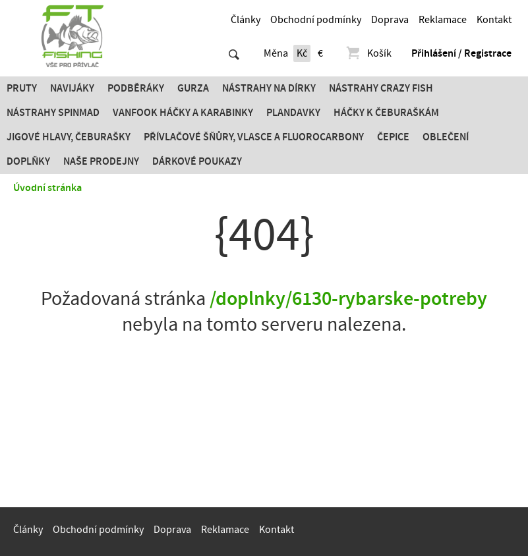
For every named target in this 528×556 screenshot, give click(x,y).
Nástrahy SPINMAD (53, 113)
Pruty (22, 88)
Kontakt (494, 20)
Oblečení (446, 137)
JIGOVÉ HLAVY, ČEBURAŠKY (69, 137)
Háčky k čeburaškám (386, 113)
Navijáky (72, 88)
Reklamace (443, 20)
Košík (368, 53)
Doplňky (28, 161)
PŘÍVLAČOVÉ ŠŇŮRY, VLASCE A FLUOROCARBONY (254, 137)
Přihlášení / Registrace (461, 53)
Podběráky (135, 88)
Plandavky (293, 113)
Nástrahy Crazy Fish (381, 88)
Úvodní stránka (47, 188)
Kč (302, 53)
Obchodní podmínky (315, 20)
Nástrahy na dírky (269, 88)
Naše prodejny (101, 161)
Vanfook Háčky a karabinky (183, 113)
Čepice (393, 137)
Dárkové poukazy (197, 161)
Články (245, 20)
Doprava (390, 20)
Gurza (193, 88)
